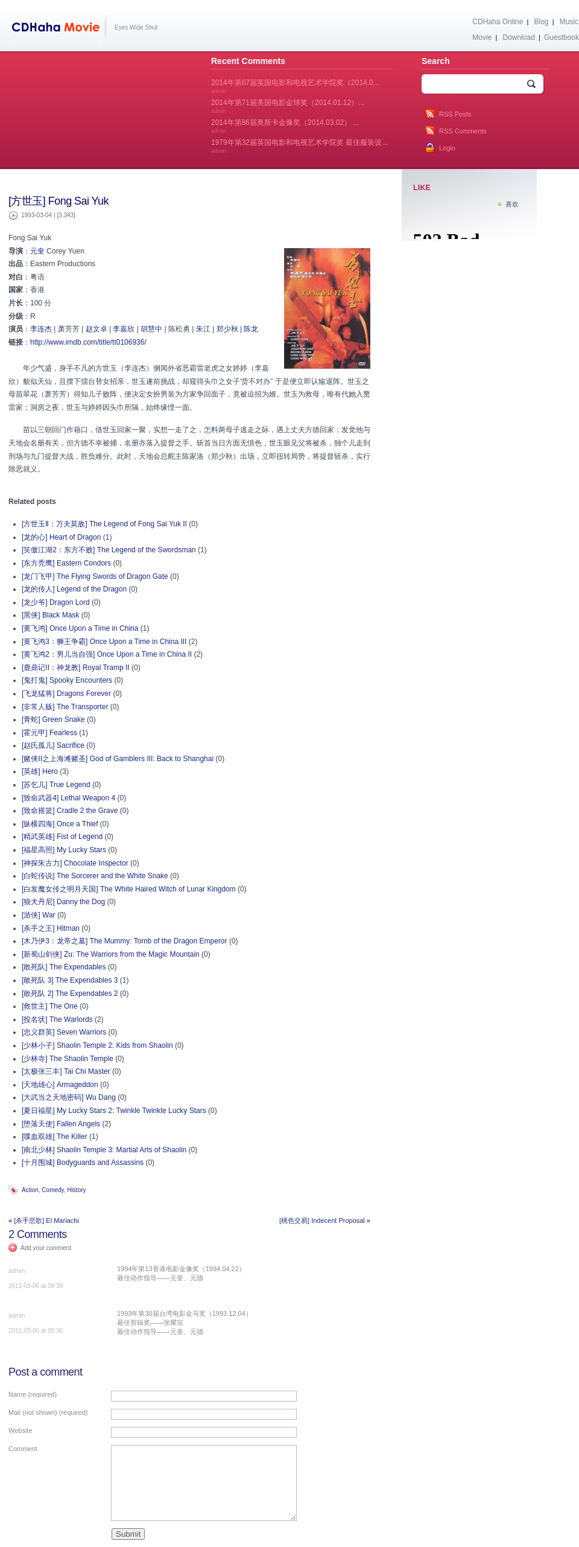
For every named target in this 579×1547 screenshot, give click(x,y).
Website (20, 1430)
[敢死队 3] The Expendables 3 (70, 980)
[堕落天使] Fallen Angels (61, 1124)
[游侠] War (38, 915)
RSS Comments (463, 131)
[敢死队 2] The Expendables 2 (70, 993)
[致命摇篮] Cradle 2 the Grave (70, 810)
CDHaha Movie (58, 29)
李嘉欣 (123, 329)
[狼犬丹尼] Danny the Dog (63, 902)
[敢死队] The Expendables (64, 967)
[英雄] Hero (40, 771)
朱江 (203, 329)
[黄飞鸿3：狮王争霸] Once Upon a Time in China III (104, 641)
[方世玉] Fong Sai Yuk (58, 201)
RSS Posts (455, 114)
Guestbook (561, 37)
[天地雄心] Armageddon (60, 1084)
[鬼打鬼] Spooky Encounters (67, 680)
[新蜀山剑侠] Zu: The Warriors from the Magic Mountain (111, 954)
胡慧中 (151, 329)
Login (447, 148)
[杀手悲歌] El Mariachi (46, 1220)
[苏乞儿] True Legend (56, 784)
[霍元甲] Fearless (49, 733)
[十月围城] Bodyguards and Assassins (83, 1162)
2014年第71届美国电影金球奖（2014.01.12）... (287, 106)
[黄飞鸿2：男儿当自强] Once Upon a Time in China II (107, 654)
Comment (22, 1448)
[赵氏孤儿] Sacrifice (53, 745)
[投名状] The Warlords (57, 1019)
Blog (541, 22)
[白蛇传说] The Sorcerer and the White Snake (95, 876)
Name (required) (32, 1394)
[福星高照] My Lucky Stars (64, 850)
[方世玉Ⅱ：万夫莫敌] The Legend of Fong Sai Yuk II (104, 524)
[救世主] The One (50, 1006)
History (76, 1190)
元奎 (37, 251)
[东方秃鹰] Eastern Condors (66, 563)
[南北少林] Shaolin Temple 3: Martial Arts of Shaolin (104, 1150)
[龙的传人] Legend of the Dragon (74, 589)
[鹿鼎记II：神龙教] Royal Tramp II (76, 667)
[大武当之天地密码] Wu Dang (69, 1097)
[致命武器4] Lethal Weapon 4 (68, 798)
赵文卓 (96, 329)
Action (30, 1190)
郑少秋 (227, 329)
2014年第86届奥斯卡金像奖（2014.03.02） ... (285, 126)
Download (518, 37)
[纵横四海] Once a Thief (60, 824)
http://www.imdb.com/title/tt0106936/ (88, 342)
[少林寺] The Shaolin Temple (67, 1058)
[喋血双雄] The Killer (54, 1136)
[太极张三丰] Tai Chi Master (66, 1071)
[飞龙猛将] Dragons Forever (66, 693)
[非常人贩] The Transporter (65, 707)
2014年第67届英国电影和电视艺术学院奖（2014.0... (295, 86)
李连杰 (41, 329)
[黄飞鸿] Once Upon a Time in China (80, 628)
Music (569, 22)
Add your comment (46, 1248)
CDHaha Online (497, 22)
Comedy (53, 1190)
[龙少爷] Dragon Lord (56, 602)
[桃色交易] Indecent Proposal (322, 1220)
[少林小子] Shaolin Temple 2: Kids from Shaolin (97, 1045)
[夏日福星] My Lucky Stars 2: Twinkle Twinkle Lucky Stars (114, 1110)
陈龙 (251, 329)
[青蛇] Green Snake (53, 719)
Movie (482, 37)
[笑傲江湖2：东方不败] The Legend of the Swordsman (109, 550)
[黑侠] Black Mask (50, 615)
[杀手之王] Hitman (51, 928)
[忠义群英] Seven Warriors (64, 1032)
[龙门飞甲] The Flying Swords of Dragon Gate (95, 576)
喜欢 (512, 204)
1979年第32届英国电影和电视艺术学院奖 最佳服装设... (299, 146)
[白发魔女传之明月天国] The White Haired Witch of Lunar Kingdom (129, 889)
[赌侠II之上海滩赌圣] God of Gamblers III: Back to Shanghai (118, 758)
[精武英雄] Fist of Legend (62, 836)
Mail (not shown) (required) (47, 1412)
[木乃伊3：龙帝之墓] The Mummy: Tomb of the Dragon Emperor (124, 941)
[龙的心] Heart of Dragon (61, 537)
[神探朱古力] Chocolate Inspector (75, 863)
